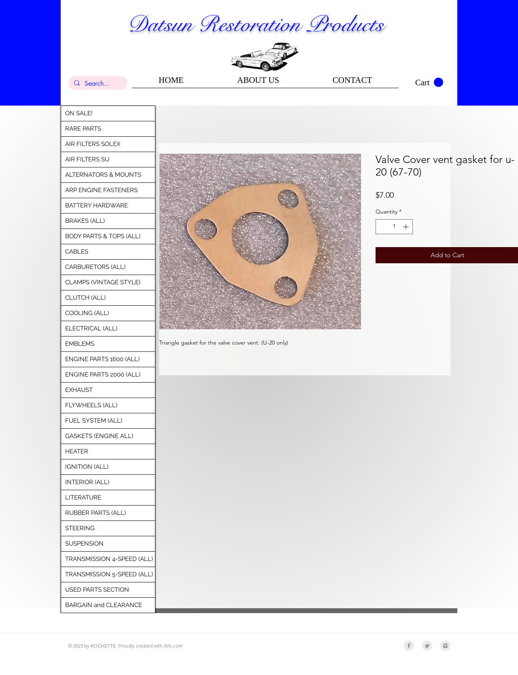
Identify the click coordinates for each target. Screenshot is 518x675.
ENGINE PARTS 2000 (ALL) (102, 374)
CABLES (76, 251)
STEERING (80, 528)
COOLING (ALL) (87, 313)
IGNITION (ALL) (86, 466)
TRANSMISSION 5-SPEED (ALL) (109, 574)
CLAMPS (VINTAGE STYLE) (102, 282)
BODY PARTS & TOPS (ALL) (102, 236)
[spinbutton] (394, 227)
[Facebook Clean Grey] (409, 646)
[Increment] (406, 227)
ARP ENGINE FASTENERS (101, 190)
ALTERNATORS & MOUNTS (103, 174)
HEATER (76, 451)
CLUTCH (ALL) (85, 297)
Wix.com (173, 646)
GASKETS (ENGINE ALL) (99, 436)
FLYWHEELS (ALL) (91, 405)
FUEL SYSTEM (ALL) (93, 420)
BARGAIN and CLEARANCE (103, 605)
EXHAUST (79, 390)
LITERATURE (83, 497)
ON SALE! (79, 113)
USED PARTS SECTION (97, 589)
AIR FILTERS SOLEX (92, 144)
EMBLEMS (79, 343)
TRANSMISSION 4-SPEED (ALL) (109, 559)
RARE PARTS (83, 128)
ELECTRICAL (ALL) (91, 328)
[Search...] (97, 83)
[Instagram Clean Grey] (445, 646)
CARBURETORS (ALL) (95, 267)
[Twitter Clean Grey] (427, 646)
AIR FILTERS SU (87, 159)
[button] (429, 82)
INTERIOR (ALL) (87, 482)
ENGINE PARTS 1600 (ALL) (102, 359)
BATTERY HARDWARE (96, 205)
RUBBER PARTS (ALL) (95, 512)
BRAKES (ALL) (85, 220)
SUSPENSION (84, 543)
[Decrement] (382, 227)
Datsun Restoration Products (255, 24)
